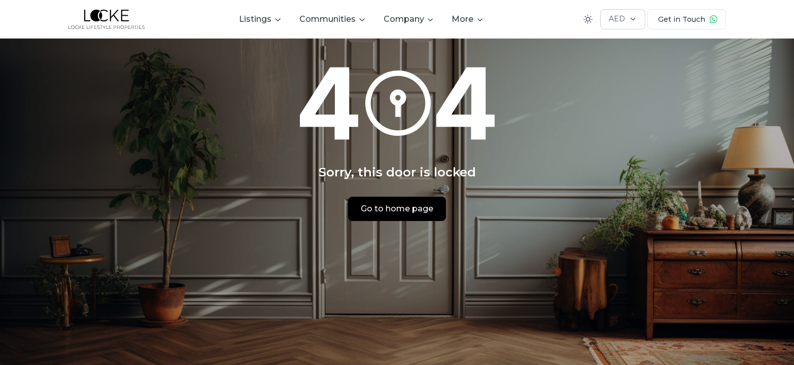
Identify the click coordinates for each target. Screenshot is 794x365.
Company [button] (404, 19)
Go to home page (397, 208)
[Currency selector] (622, 19)
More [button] (462, 19)
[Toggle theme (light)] (588, 19)
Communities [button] (327, 19)
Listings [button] (255, 19)
